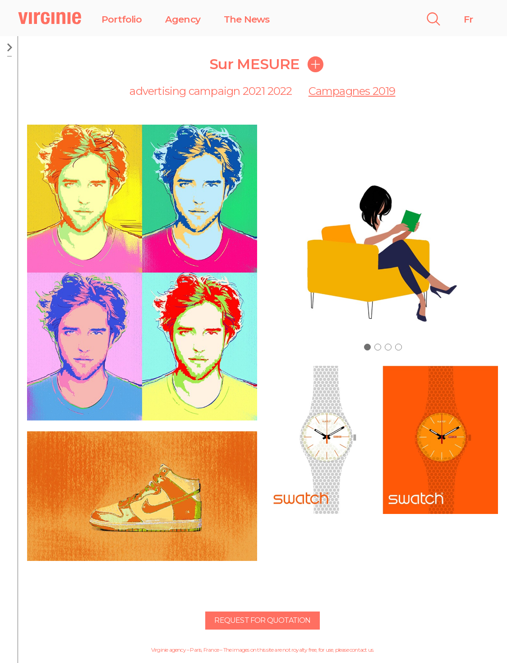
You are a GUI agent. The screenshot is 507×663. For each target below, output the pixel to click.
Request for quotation (262, 620)
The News (247, 19)
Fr (468, 19)
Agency (182, 19)
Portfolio (121, 19)
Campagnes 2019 (352, 91)
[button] (367, 347)
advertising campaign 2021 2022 (210, 91)
